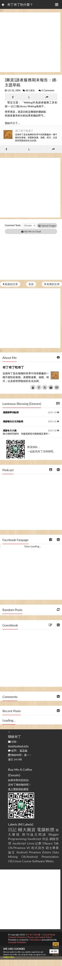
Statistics (22, 937)
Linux (30, 843)
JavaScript (19, 843)
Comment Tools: (13, 225)
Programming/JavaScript (24, 839)
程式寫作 (38, 848)
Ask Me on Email (31, 231)
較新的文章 (10, 284)
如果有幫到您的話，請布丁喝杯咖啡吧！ (19, 784)
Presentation (50, 856)
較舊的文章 (52, 284)
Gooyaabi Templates (17, 942)
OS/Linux (14, 861)
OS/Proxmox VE (19, 848)
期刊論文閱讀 (34, 834)
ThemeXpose (35, 939)
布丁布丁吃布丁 (24, 130)
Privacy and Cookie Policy (39, 937)
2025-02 (53, 421)
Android (22, 852)
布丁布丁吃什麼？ (20, 4)
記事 (38, 843)
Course (26, 861)
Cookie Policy (8, 957)
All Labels (25, 824)
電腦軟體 (45, 829)
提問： (17, 750)
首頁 (31, 284)
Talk (56, 843)
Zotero (46, 852)
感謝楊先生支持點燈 (13, 421)
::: (1, 10)
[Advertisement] (30, 42)
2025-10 (53, 412)
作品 (45, 839)
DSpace (48, 843)
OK (54, 951)
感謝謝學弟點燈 (11, 412)
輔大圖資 (30, 90)
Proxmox (35, 852)
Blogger (53, 834)
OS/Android (29, 856)
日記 (12, 829)
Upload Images (47, 225)
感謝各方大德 (9, 430)
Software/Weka (42, 861)
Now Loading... (32, 546)
